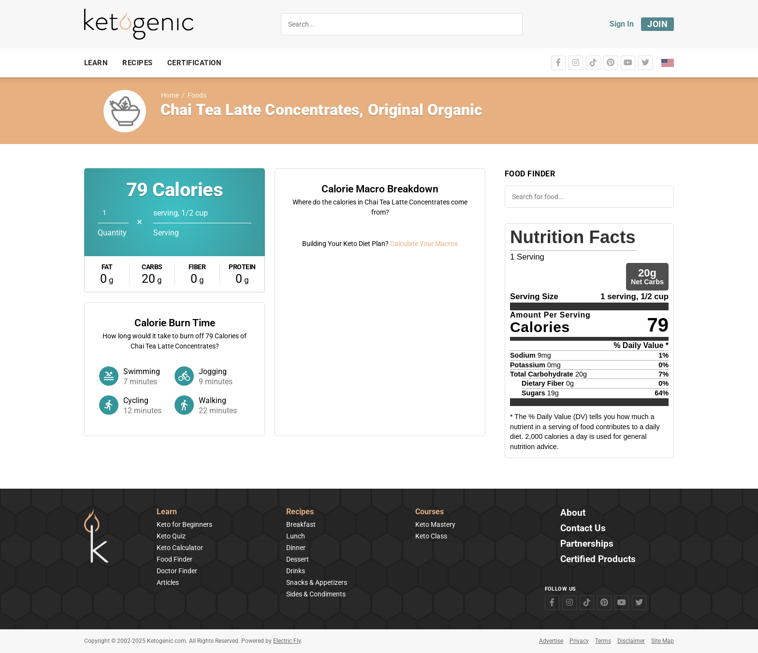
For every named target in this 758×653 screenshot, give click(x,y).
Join (657, 24)
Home (170, 95)
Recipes (300, 512)
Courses (429, 512)
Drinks (295, 571)
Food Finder (174, 559)
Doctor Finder (177, 571)
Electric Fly (287, 641)
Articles (168, 582)
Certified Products (598, 559)
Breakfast (301, 524)
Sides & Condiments (316, 594)
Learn (167, 512)
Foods (197, 95)
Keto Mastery (435, 524)
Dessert (297, 559)
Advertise (551, 641)
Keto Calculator (180, 547)
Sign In (622, 24)
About (572, 513)
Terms (603, 641)
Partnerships (586, 544)
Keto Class (431, 536)
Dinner (296, 547)
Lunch (295, 536)
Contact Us (583, 528)
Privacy (579, 641)
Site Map (662, 641)
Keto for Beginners (184, 524)
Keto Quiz (171, 536)
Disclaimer (631, 641)
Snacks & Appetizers (316, 582)
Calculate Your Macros (424, 415)
